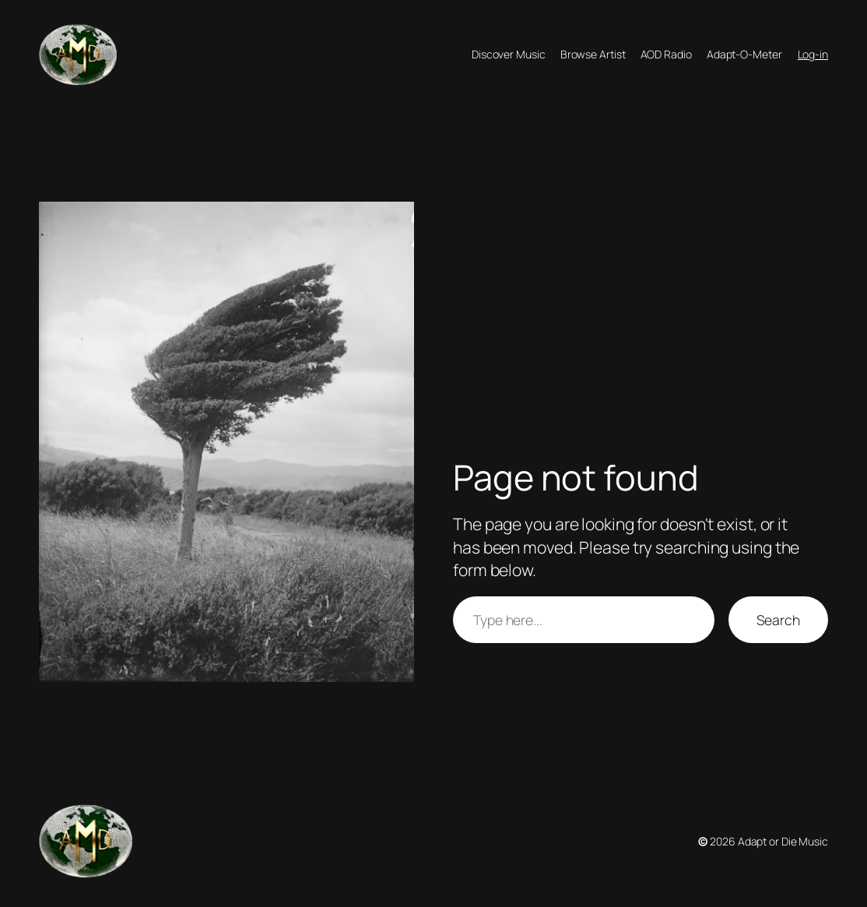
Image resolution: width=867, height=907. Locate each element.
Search (778, 619)
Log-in (813, 54)
